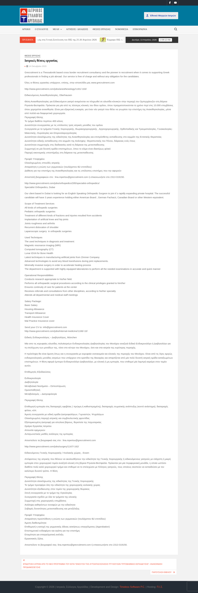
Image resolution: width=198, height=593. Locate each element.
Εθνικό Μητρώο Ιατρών (161, 15)
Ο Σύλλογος (41, 29)
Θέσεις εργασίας (101, 29)
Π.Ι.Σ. (160, 587)
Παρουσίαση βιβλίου (162, 572)
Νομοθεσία (121, 29)
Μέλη (56, 29)
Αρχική (26, 29)
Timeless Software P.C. (132, 587)
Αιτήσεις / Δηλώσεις (77, 29)
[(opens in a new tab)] (107, 39)
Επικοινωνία (140, 29)
